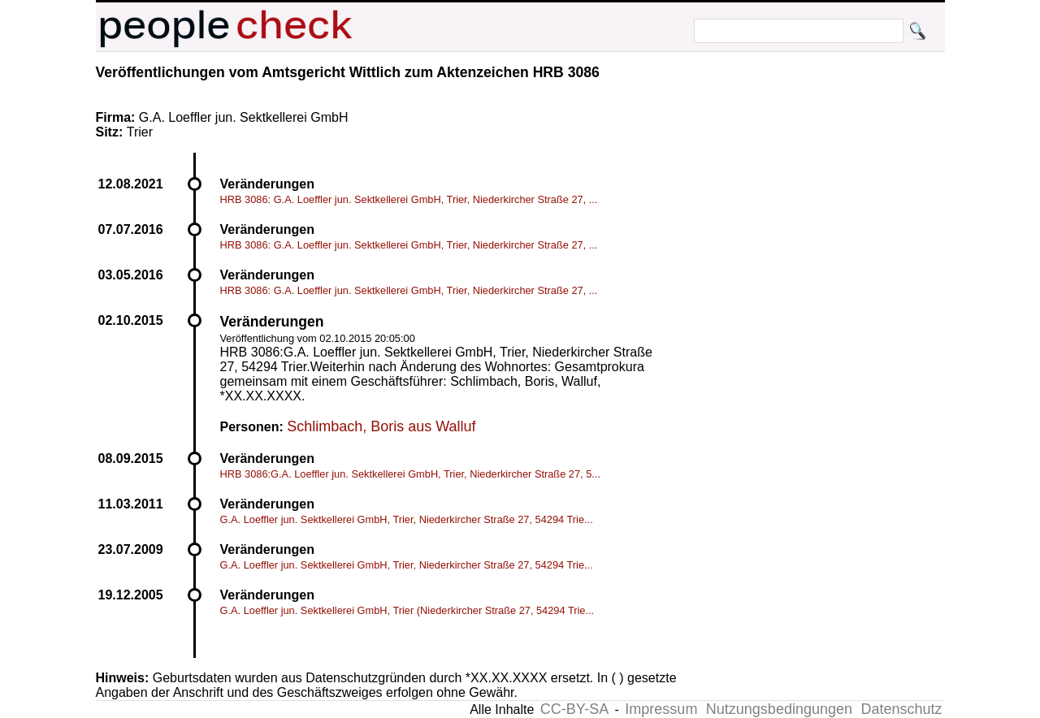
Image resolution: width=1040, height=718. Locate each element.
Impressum (661, 709)
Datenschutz (901, 709)
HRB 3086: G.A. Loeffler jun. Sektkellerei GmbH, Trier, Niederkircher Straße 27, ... (409, 199)
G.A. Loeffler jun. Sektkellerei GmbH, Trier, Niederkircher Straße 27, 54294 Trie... (406, 519)
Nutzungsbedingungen (779, 709)
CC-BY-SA (574, 709)
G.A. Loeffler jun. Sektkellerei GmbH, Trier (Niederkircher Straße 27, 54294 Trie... (407, 610)
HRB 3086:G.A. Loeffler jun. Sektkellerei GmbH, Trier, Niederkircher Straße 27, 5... (410, 474)
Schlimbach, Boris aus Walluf (381, 426)
